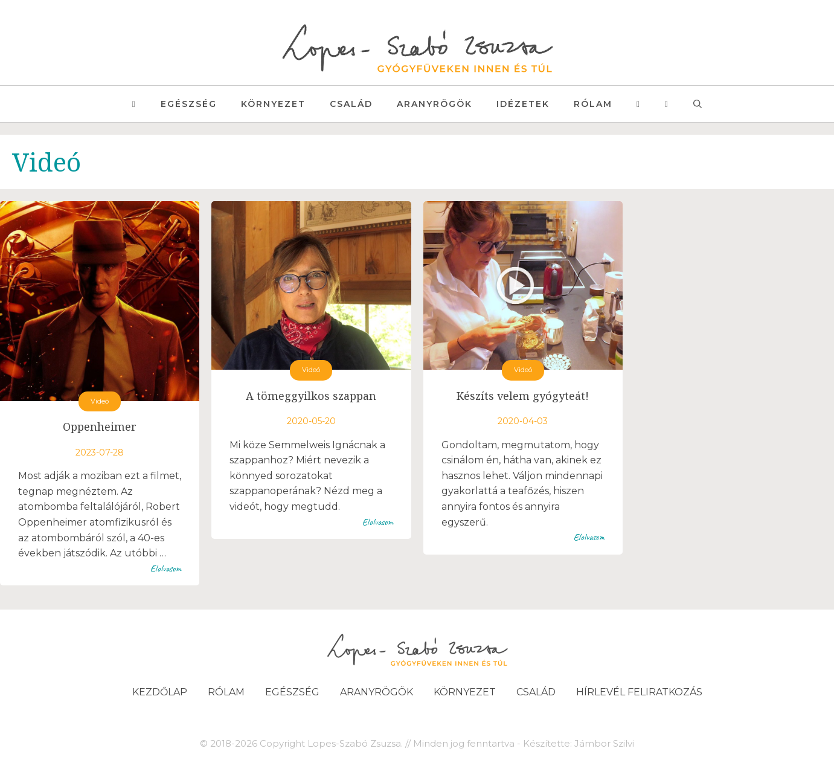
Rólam (593, 103)
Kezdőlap (159, 692)
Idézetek (523, 103)
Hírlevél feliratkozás (639, 692)
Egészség (189, 103)
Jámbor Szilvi (604, 743)
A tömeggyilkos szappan (311, 395)
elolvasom (165, 568)
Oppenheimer (99, 426)
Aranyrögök (434, 103)
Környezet (273, 103)
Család (351, 103)
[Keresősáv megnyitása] (697, 104)
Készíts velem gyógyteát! (523, 395)
